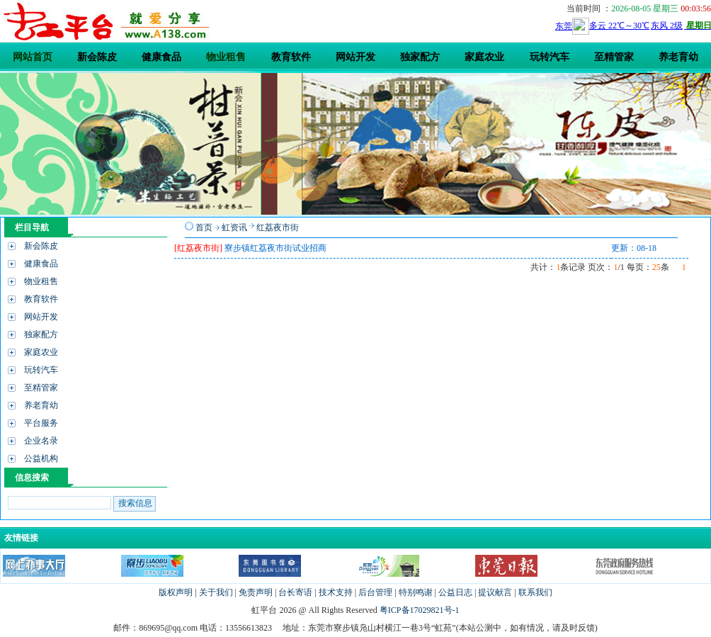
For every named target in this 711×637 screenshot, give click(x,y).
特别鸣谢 (416, 592)
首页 (203, 227)
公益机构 (41, 458)
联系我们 (535, 592)
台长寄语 (295, 592)
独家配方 (41, 334)
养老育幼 (41, 405)
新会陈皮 (41, 246)
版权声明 (176, 592)
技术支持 (336, 592)
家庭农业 (41, 352)
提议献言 (495, 592)
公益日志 (455, 592)
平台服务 (41, 423)
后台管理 (375, 592)
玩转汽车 (41, 370)
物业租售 (41, 281)
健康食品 (41, 264)
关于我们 (216, 592)
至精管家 (41, 388)
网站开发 (41, 317)
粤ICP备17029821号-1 (420, 610)
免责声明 (256, 592)
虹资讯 (234, 227)
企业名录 (41, 441)
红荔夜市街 (277, 227)
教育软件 (41, 299)
